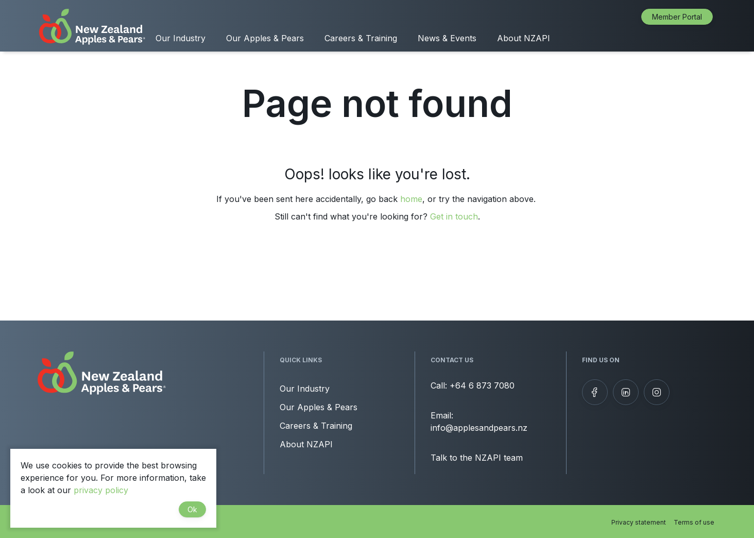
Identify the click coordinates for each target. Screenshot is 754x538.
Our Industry (180, 38)
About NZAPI (523, 38)
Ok (192, 509)
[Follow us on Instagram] (657, 392)
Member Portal (677, 16)
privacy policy (101, 490)
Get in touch (454, 216)
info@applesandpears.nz (479, 428)
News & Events (447, 38)
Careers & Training (360, 38)
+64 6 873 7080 (482, 385)
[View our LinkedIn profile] (626, 392)
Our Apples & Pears (265, 38)
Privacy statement (638, 522)
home (411, 199)
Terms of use (694, 522)
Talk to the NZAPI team (477, 457)
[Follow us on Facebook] (595, 392)
